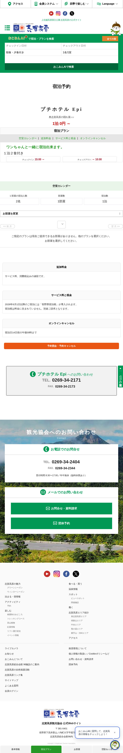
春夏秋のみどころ (15, 614)
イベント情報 (13, 635)
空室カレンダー (108, 749)
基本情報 (15, 749)
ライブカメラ (11, 648)
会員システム (47, 3)
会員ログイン (11, 691)
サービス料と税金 (65, 138)
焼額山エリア (77, 620)
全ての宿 (111, 39)
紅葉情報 (11, 627)
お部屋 (77, 749)
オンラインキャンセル (92, 138)
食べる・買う (75, 584)
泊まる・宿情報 (12, 596)
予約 (9, 606)
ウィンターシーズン (16, 592)
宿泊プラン (46, 749)
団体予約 (64, 523)
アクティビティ (12, 602)
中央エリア (76, 625)
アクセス (18, 3)
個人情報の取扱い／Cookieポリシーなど (89, 653)
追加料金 (46, 138)
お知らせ (9, 653)
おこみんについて (14, 659)
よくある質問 (11, 685)
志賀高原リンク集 (14, 675)
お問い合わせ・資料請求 (81, 659)
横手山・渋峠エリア (79, 633)
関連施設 (75, 602)
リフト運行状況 (14, 631)
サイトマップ (11, 680)
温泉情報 (73, 589)
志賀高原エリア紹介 (79, 612)
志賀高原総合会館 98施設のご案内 (22, 664)
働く (71, 607)
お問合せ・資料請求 (64, 508)
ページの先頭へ (120, 379)
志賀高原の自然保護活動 (17, 669)
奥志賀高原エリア (78, 616)
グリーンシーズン (15, 588)
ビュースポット (78, 598)
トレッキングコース (16, 619)
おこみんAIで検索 (63, 66)
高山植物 (11, 623)
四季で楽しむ (77, 3)
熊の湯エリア (77, 629)
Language (108, 3)
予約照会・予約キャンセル (61, 346)
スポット (73, 594)
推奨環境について (78, 648)
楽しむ (8, 610)
